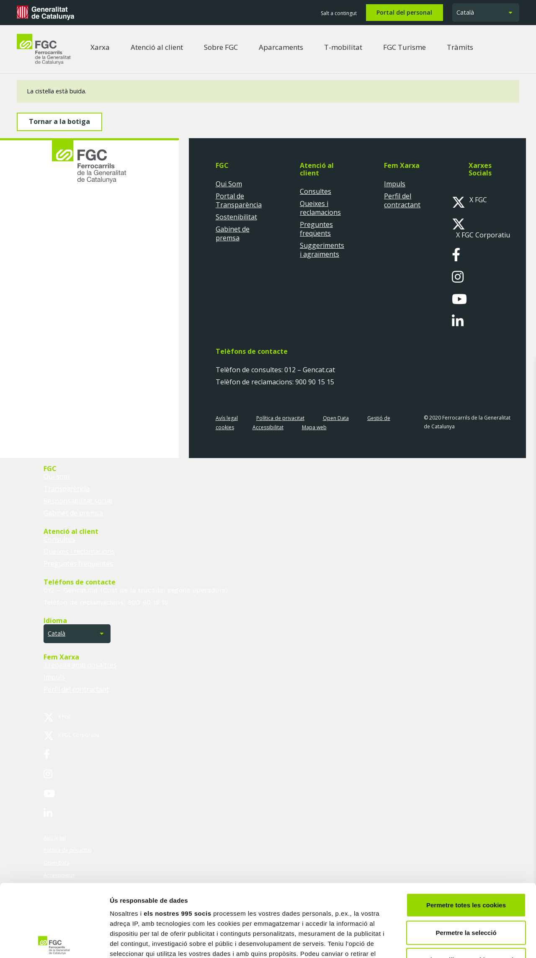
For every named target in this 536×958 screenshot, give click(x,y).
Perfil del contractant (402, 200)
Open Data (336, 418)
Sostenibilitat (236, 216)
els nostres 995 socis (177, 838)
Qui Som (229, 183)
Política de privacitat (280, 418)
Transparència (67, 488)
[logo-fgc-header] (44, 49)
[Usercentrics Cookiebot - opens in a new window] (54, 941)
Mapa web (314, 427)
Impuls (394, 183)
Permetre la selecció (466, 857)
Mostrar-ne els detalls (482, 941)
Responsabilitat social (78, 500)
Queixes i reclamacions (320, 208)
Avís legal (227, 418)
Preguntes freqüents (316, 229)
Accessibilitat (268, 427)
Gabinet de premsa (233, 233)
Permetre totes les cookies (466, 830)
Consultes (315, 191)
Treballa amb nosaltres (80, 665)
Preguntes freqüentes (78, 563)
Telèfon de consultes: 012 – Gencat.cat (275, 370)
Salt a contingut (339, 13)
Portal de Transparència (239, 200)
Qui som (57, 476)
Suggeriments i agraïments (322, 250)
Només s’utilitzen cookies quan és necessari (466, 890)
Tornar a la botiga (59, 121)
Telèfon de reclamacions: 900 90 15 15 (275, 382)
